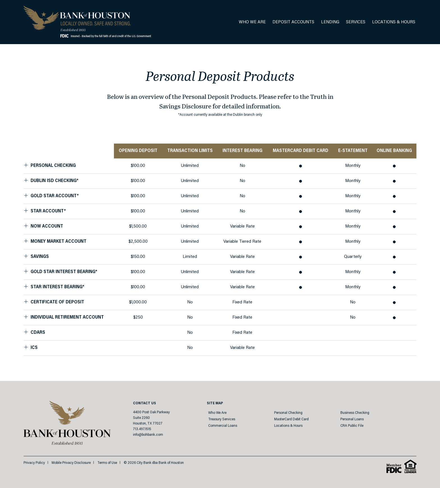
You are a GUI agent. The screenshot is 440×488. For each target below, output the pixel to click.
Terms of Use (107, 463)
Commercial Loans (222, 426)
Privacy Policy (34, 463)
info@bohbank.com (148, 435)
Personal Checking (288, 413)
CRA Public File (351, 426)
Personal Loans (352, 419)
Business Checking (354, 413)
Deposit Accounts (293, 22)
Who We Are (252, 22)
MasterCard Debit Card (291, 419)
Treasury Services (221, 419)
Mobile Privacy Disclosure (71, 463)
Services (355, 22)
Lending (330, 22)
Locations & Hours (393, 22)
